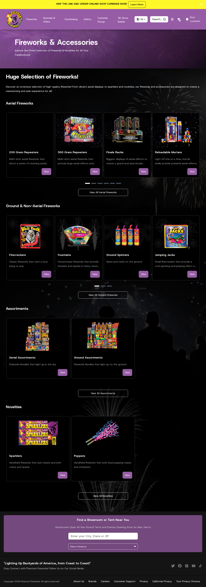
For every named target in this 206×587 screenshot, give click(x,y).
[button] (141, 19)
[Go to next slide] (189, 145)
